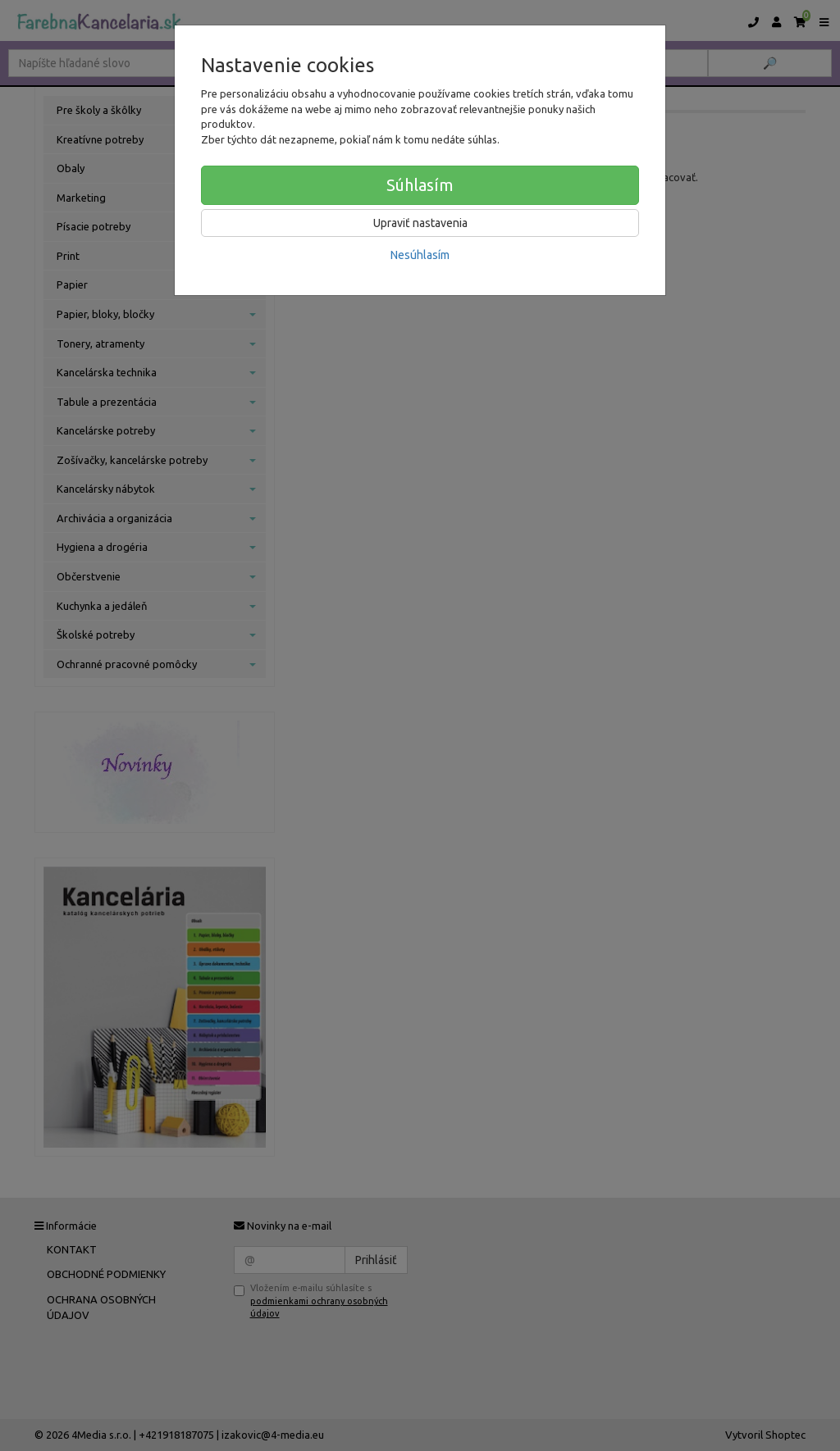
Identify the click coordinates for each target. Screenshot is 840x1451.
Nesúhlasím (420, 255)
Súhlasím (420, 184)
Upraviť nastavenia (420, 223)
